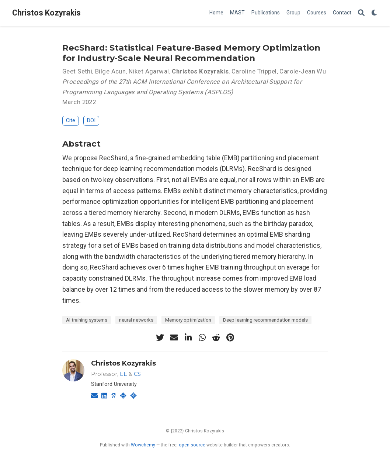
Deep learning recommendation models (265, 320)
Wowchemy (143, 445)
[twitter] (160, 337)
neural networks (136, 320)
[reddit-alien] (216, 337)
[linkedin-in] (188, 337)
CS (137, 374)
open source (192, 445)
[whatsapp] (202, 337)
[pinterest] (230, 337)
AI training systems (86, 320)
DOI (91, 120)
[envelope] (174, 337)
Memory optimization (188, 320)
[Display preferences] (374, 13)
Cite (70, 120)
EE (123, 374)
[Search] (361, 13)
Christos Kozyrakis (46, 12)
